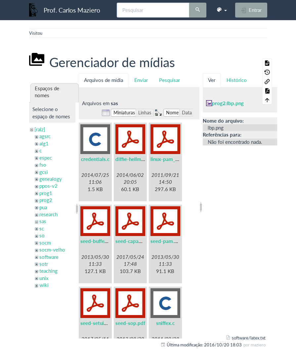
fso (42, 165)
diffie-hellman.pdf (135, 159)
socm (45, 243)
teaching (48, 271)
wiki (44, 285)
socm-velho (52, 250)
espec (45, 158)
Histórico (237, 80)
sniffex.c (165, 323)
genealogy (50, 179)
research (48, 214)
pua (43, 207)
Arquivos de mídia (103, 80)
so (42, 235)
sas (42, 221)
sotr (43, 264)
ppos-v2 (48, 186)
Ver (211, 80)
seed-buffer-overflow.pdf (109, 241)
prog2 (45, 200)
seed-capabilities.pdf (139, 241)
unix (43, 278)
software (49, 257)
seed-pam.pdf (166, 241)
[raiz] (39, 129)
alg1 (44, 143)
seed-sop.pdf (130, 323)
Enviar (141, 80)
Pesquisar (169, 80)
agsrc (45, 136)
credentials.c (95, 159)
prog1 (45, 193)
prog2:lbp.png (228, 103)
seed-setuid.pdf (98, 323)
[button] (221, 10)
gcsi (43, 172)
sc (41, 228)
